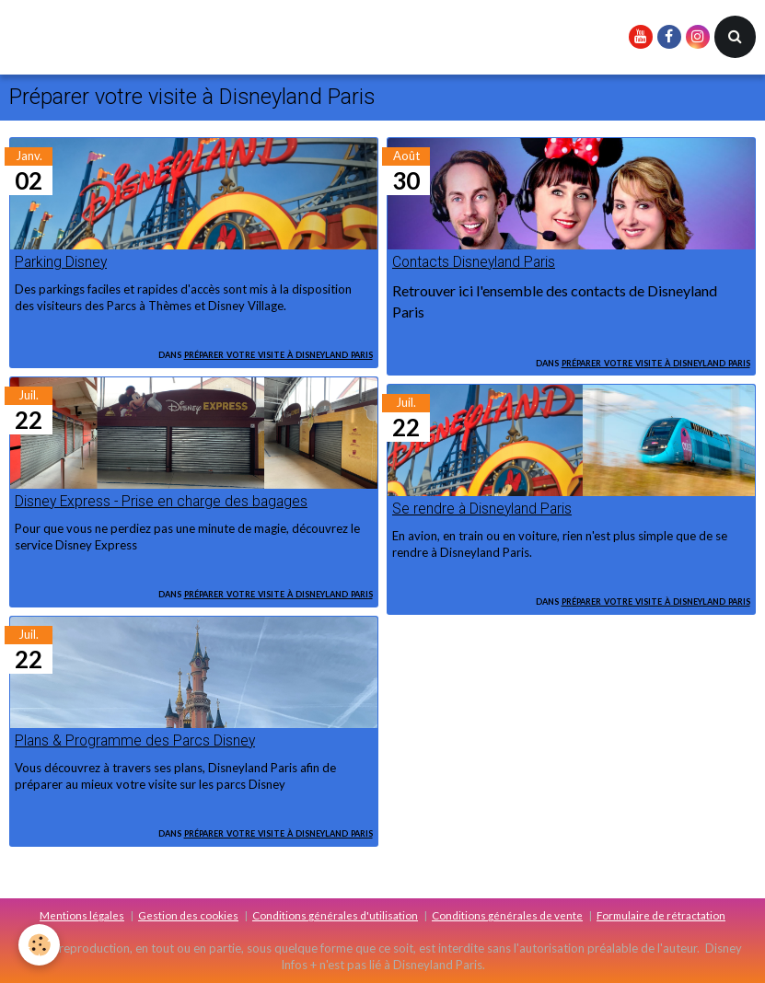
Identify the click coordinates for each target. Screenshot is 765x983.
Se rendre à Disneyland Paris (482, 509)
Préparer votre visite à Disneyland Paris (278, 353)
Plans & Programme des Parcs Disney (135, 741)
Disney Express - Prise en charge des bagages (161, 501)
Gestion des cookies (188, 914)
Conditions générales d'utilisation (335, 914)
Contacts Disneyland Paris (473, 262)
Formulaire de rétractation (661, 914)
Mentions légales (82, 914)
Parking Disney (61, 262)
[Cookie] (39, 945)
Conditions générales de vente (507, 914)
